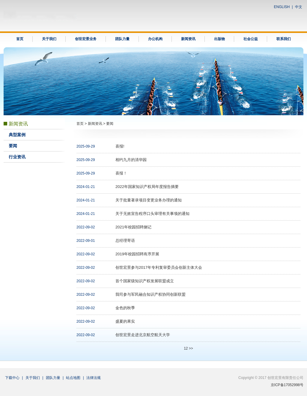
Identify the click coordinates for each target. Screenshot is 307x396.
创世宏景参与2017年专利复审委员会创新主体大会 (158, 267)
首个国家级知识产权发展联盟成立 (144, 281)
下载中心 (12, 378)
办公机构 (155, 39)
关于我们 (49, 39)
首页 (19, 39)
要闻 (13, 146)
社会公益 (250, 39)
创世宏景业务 (86, 39)
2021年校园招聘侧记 (133, 227)
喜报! (119, 146)
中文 (298, 7)
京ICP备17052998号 (287, 385)
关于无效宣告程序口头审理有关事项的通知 (152, 213)
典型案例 (17, 135)
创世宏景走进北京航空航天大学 (142, 335)
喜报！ (121, 173)
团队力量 (122, 39)
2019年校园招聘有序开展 (137, 254)
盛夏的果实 (125, 321)
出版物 (219, 39)
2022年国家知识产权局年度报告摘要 (147, 186)
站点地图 (73, 378)
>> (191, 348)
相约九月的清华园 (131, 159)
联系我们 (283, 39)
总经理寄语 (125, 240)
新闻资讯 (188, 39)
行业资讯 (17, 157)
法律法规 (93, 378)
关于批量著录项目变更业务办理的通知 (148, 200)
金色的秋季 (125, 308)
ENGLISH (282, 7)
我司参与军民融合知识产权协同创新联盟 (150, 294)
